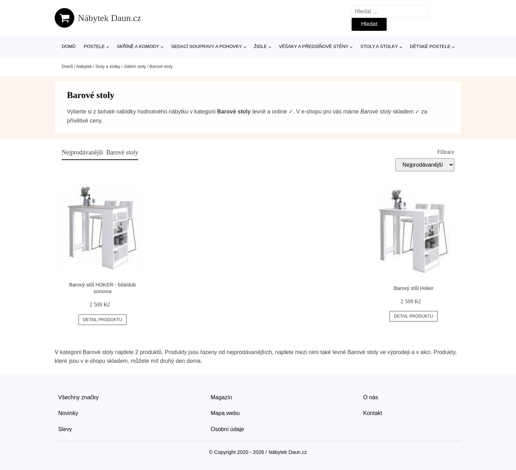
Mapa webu (225, 413)
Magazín (221, 397)
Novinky (68, 413)
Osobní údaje (227, 429)
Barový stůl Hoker (414, 288)
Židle (260, 46)
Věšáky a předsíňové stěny (313, 46)
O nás (370, 397)
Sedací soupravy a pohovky (206, 46)
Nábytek (84, 66)
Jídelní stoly (135, 66)
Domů (69, 46)
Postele (94, 46)
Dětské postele (430, 46)
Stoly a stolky (379, 46)
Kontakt (372, 413)
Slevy (65, 429)
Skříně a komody (138, 46)
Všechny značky (78, 397)
